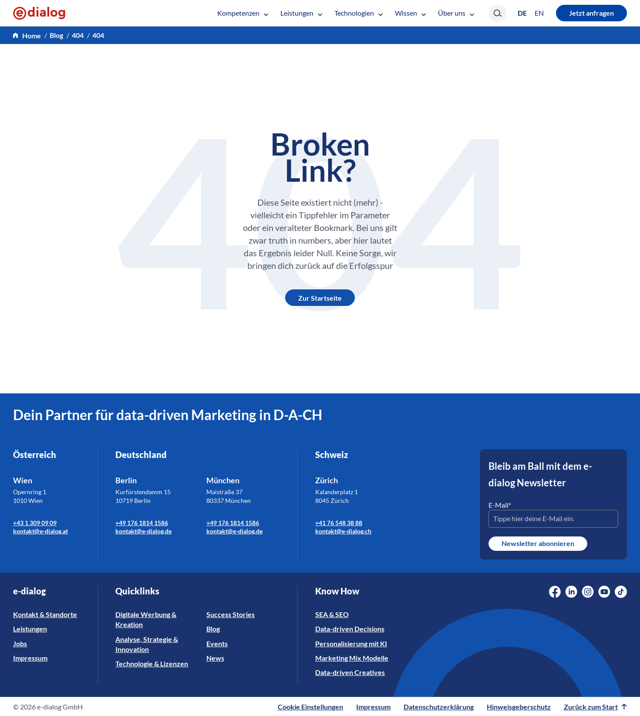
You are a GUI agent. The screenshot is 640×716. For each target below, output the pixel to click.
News (215, 658)
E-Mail (499, 505)
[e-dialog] (39, 13)
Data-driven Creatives (350, 672)
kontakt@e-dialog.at (40, 531)
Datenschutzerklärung (439, 706)
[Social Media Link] (555, 592)
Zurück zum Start (595, 706)
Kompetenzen (242, 13)
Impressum (30, 658)
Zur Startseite (320, 298)
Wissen (410, 13)
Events (217, 643)
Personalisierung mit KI (351, 643)
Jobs (20, 643)
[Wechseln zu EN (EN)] (539, 13)
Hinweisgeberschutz (519, 706)
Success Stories (230, 614)
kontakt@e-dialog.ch (343, 531)
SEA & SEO (332, 614)
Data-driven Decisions (349, 628)
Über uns (456, 13)
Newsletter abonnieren (538, 543)
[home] (27, 36)
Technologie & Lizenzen (151, 663)
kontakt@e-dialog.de (143, 531)
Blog (213, 628)
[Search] (497, 13)
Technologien (358, 13)
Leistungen (301, 13)
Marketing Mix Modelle (351, 658)
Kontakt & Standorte (45, 614)
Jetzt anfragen (591, 13)
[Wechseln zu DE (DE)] (522, 12)
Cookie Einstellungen (310, 706)
